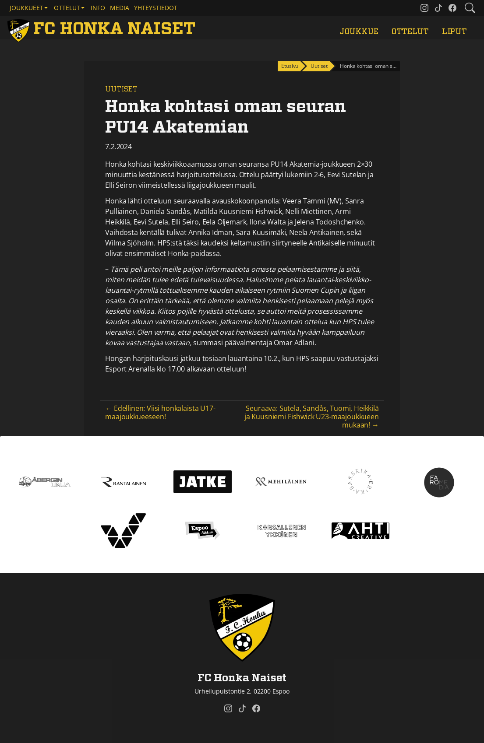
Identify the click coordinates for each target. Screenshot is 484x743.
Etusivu (289, 66)
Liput (454, 32)
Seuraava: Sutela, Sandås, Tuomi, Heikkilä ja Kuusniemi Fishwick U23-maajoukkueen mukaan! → (311, 416)
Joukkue (358, 32)
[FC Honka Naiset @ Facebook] (452, 8)
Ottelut (410, 32)
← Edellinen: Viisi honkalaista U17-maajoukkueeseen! (160, 412)
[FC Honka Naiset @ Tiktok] (438, 8)
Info (98, 8)
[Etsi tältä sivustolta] (470, 8)
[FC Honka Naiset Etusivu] (103, 29)
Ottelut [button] (67, 8)
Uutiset (121, 89)
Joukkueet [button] (26, 8)
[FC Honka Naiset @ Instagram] (424, 8)
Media (119, 8)
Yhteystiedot (155, 8)
